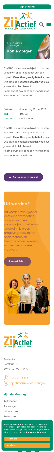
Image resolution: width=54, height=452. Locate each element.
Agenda (18, 43)
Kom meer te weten (36, 432)
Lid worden (12, 411)
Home (9, 43)
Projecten (11, 416)
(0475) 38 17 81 (18, 377)
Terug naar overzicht (25, 177)
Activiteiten (12, 401)
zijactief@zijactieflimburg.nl (26, 383)
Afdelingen (12, 406)
